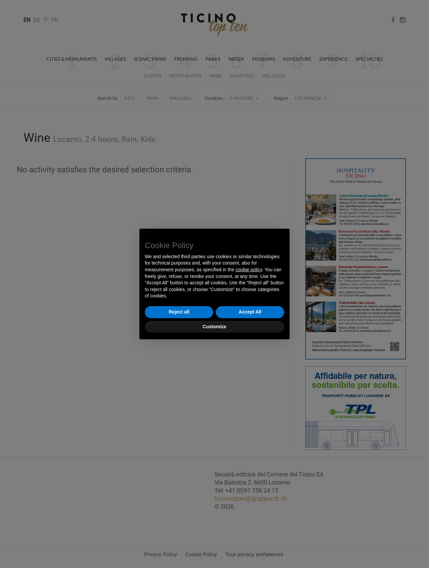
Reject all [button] (179, 312)
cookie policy (249, 269)
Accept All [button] (250, 312)
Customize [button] (215, 326)
